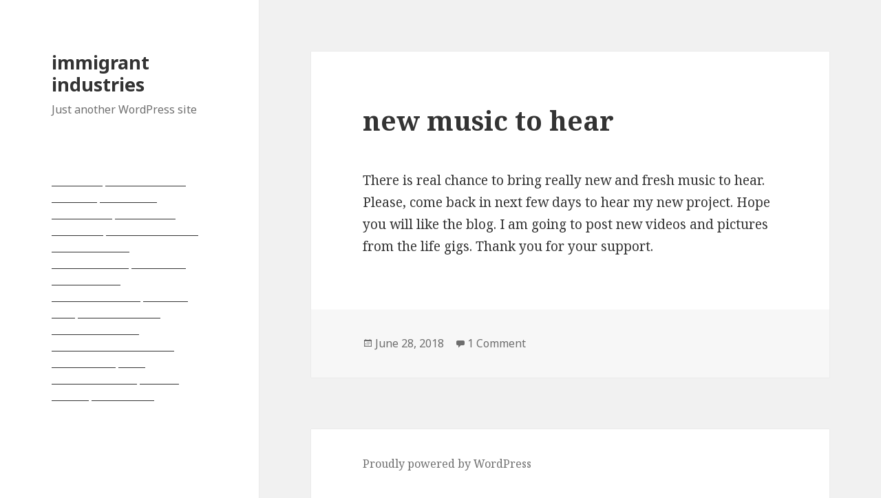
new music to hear (488, 120)
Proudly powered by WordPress (447, 463)
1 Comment (496, 343)
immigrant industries (100, 73)
